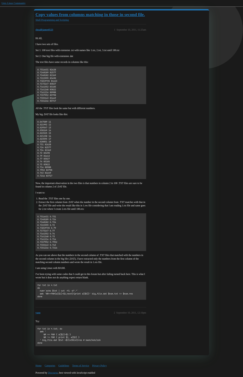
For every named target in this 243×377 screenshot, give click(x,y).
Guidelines (63, 365)
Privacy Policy (99, 365)
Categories (50, 365)
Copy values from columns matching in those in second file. (90, 14)
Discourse (53, 372)
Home (38, 365)
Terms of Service (80, 365)
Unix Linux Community (14, 3)
